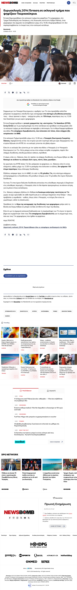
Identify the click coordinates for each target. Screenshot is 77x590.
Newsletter (17, 302)
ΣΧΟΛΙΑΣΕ (62, 83)
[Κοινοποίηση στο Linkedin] (20, 92)
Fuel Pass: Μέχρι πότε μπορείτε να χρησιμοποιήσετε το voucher (35, 417)
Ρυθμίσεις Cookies (52, 535)
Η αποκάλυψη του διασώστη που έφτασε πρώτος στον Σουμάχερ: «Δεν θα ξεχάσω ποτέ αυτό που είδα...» (48, 370)
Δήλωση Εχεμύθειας (24, 535)
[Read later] (74, 83)
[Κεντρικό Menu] (74, 2)
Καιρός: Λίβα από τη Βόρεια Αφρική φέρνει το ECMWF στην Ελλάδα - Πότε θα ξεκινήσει (9, 342)
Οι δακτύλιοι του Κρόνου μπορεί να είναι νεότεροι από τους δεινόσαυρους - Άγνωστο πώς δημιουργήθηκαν (34, 434)
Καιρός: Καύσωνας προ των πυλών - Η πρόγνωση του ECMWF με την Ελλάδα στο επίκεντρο (29, 369)
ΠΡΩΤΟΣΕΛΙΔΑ (51, 3)
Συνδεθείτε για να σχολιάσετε (15, 276)
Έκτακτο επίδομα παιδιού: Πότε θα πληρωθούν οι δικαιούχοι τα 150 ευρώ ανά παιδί (38, 409)
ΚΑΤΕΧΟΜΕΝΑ (45, 311)
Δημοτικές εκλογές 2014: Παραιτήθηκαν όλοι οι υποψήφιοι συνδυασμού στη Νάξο (35, 227)
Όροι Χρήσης (12, 535)
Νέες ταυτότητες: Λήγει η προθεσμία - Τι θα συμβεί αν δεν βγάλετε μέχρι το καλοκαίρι (66, 342)
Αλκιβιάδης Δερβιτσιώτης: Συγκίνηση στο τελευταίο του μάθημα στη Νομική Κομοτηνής (36, 425)
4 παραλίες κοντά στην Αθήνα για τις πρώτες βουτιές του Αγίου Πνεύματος (51, 476)
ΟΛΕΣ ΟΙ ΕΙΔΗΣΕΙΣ (26, 3)
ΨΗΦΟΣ (55, 311)
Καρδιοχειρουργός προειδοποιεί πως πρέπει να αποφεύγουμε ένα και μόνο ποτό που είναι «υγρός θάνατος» (28, 343)
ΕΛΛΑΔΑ (35, 3)
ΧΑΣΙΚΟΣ (7, 316)
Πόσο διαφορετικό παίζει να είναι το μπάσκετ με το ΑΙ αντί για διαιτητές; (29, 476)
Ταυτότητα (4, 535)
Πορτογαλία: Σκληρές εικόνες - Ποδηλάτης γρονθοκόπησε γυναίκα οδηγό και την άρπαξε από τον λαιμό (67, 370)
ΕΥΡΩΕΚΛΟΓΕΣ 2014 (10, 311)
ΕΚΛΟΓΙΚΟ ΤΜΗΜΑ (67, 311)
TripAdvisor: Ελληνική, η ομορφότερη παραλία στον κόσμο (9, 368)
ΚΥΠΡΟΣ (34, 311)
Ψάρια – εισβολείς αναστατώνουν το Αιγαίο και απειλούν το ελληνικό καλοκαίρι (47, 342)
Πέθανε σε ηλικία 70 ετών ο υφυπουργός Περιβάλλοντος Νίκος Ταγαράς (9, 476)
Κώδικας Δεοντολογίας (38, 535)
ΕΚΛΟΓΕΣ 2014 (24, 311)
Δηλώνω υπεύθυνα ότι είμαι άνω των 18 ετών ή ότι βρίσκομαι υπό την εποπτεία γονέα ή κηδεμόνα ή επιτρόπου (57, 519)
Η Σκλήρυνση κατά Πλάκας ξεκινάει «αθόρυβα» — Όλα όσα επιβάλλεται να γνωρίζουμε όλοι (38, 400)
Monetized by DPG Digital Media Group (44, 568)
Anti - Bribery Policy (64, 535)
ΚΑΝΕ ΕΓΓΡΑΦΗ (58, 526)
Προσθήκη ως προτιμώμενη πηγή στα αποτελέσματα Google (38, 104)
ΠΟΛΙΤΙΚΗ (42, 3)
